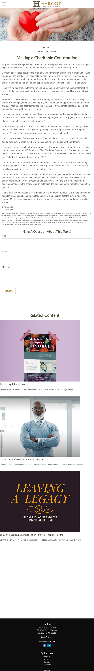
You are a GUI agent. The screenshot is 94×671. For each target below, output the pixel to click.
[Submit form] (9, 291)
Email (4, 251)
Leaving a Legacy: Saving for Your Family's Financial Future (31, 534)
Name (5, 236)
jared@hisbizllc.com (47, 641)
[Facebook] (44, 645)
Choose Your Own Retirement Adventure (22, 459)
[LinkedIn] (49, 645)
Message (6, 267)
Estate (47, 662)
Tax (47, 667)
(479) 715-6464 (50, 627)
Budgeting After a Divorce (14, 384)
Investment (47, 659)
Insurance (47, 665)
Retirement (47, 656)
